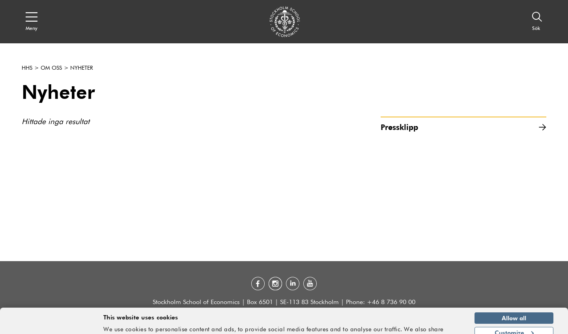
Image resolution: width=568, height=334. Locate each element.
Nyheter (81, 68)
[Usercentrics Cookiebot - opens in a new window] (51, 323)
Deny (513, 323)
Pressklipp (463, 127)
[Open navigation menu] (31, 21)
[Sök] (537, 21)
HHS (27, 68)
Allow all (514, 294)
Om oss (51, 68)
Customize (514, 308)
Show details (440, 324)
